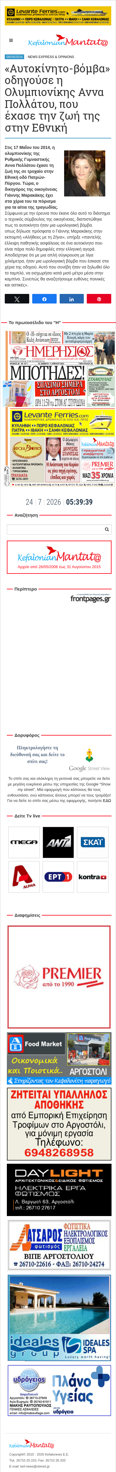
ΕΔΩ (107, 800)
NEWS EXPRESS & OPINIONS (51, 57)
